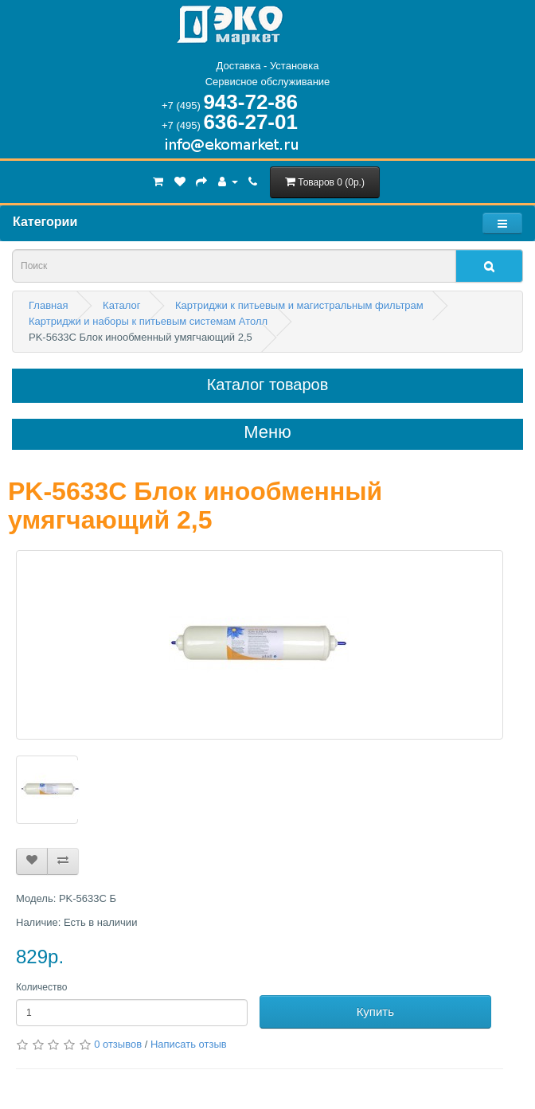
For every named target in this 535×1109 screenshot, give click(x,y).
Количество (41, 987)
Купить (375, 1011)
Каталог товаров (268, 384)
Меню (267, 432)
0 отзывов (118, 1044)
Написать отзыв (188, 1044)
